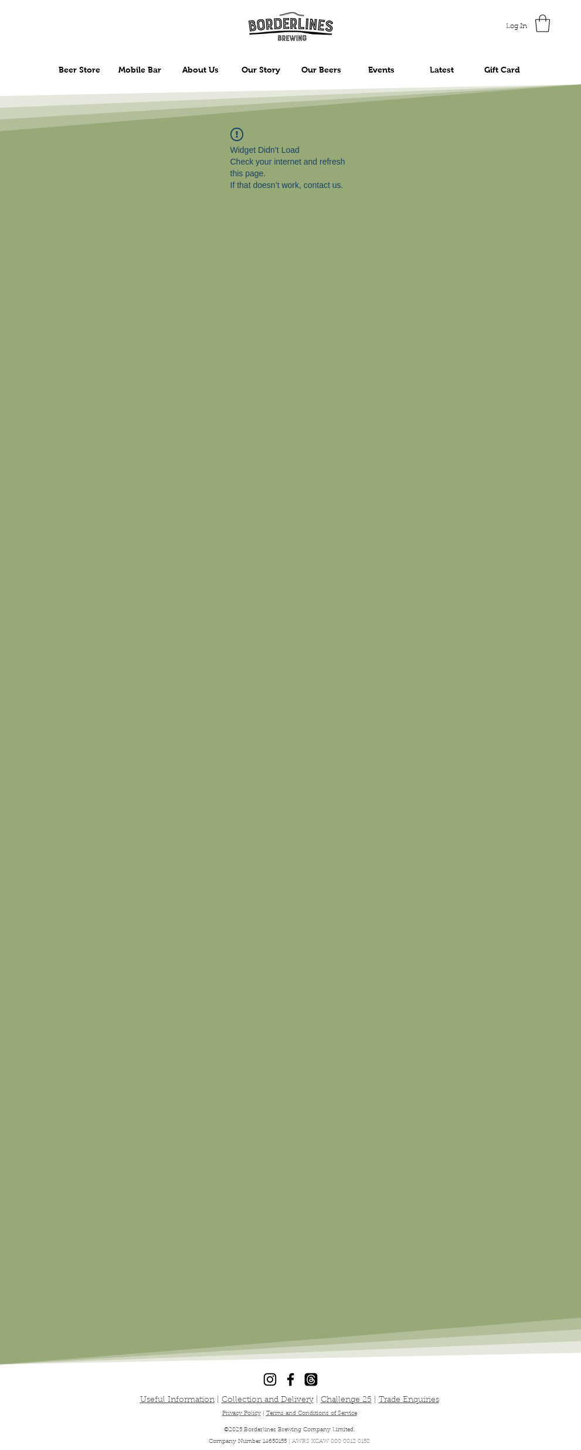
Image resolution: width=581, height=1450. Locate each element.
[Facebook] (290, 1379)
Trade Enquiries (409, 1400)
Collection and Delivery (268, 1400)
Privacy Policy (241, 1414)
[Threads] (311, 1379)
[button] (542, 23)
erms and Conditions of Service (313, 1414)
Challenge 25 (346, 1400)
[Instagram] (269, 1379)
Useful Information (177, 1400)
